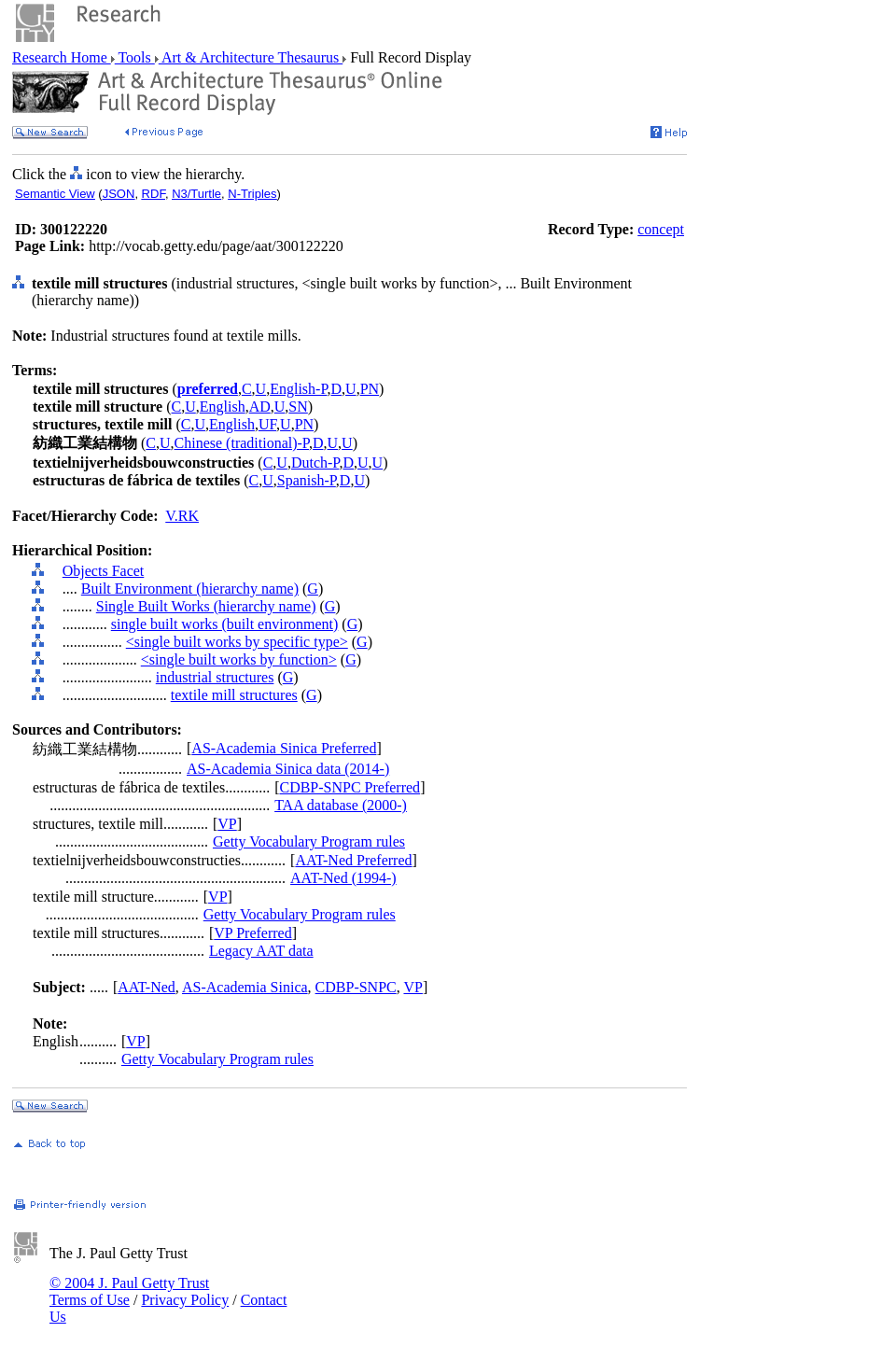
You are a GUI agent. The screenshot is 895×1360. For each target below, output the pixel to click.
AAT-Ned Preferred (353, 860)
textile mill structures (234, 695)
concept (660, 229)
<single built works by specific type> (237, 642)
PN (369, 389)
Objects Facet (104, 571)
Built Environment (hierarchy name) (190, 588)
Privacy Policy (185, 1300)
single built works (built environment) (225, 624)
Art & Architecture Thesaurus (251, 57)
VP (226, 824)
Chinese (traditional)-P (242, 443)
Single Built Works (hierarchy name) (206, 606)
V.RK (182, 516)
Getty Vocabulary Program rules (309, 841)
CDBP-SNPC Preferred (349, 787)
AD (260, 406)
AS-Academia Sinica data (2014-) (288, 769)
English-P (298, 389)
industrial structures (215, 677)
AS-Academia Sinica (245, 987)
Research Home (61, 57)
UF (267, 424)
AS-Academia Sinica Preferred (283, 748)
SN (297, 406)
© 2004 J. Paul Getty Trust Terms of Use (129, 1291)
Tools (135, 57)
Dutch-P (315, 462)
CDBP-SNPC (356, 987)
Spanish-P (306, 480)
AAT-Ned (146, 987)
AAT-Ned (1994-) (343, 878)
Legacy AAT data (261, 951)
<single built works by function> (239, 659)
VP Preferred (252, 933)
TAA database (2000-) (340, 805)
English (222, 406)
